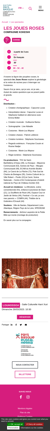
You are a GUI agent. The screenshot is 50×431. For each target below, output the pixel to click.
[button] (3, 275)
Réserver (25, 317)
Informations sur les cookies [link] (32, 428)
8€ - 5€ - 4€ (18, 68)
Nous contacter (25, 365)
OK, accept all (15, 424)
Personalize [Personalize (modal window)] (13, 428)
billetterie (25, 374)
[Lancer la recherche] (30, 8)
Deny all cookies (34, 424)
